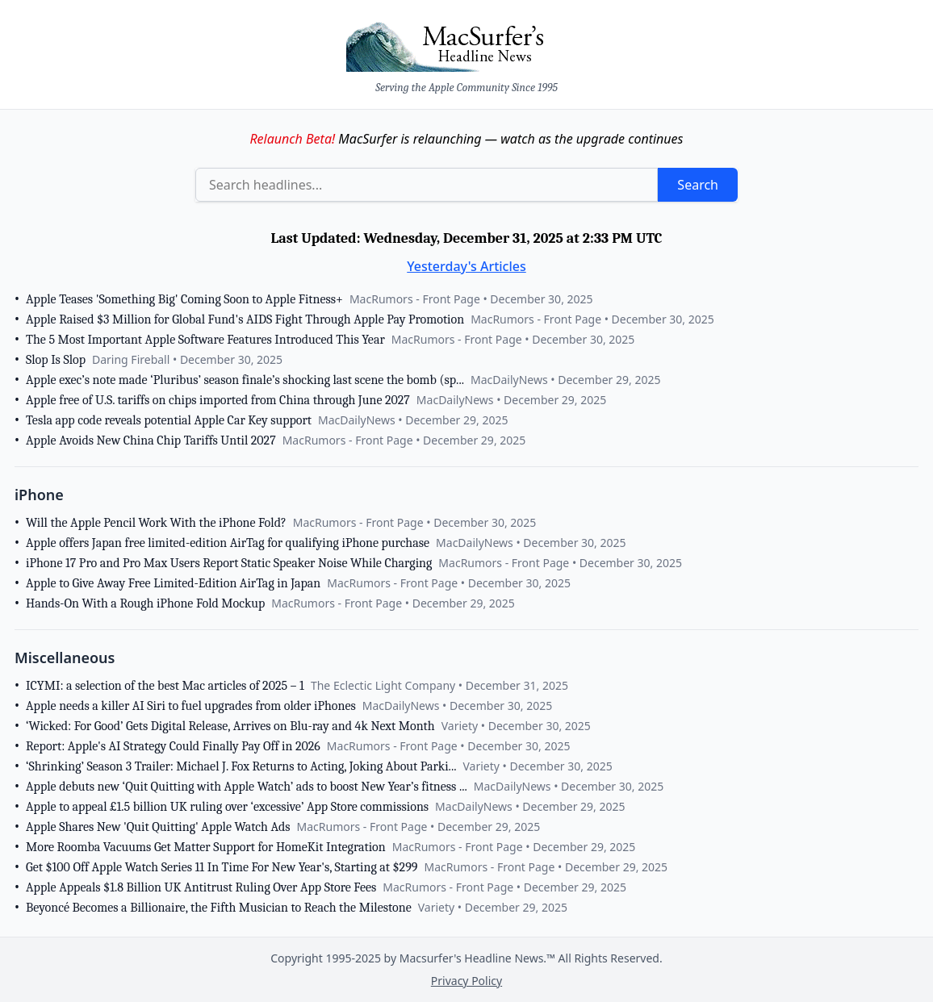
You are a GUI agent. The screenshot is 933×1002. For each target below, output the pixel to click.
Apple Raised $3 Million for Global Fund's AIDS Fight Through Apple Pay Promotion (245, 319)
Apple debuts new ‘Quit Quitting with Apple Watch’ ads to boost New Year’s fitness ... (246, 786)
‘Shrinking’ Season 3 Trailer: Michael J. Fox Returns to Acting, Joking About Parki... (241, 766)
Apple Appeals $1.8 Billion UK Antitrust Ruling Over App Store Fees (201, 887)
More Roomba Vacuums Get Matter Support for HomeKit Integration (206, 847)
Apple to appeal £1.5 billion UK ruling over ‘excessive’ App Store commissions (227, 807)
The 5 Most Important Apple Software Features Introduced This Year (205, 339)
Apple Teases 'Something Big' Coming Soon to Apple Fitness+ (184, 299)
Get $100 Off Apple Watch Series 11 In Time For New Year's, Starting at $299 (221, 867)
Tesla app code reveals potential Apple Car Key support (169, 420)
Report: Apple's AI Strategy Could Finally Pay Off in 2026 (173, 746)
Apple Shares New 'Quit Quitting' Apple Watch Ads (158, 827)
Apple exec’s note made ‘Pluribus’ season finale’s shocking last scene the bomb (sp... (245, 380)
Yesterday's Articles (466, 266)
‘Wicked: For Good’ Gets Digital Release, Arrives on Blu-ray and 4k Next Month (230, 726)
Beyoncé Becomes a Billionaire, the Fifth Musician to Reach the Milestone (219, 907)
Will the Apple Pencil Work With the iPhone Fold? (156, 523)
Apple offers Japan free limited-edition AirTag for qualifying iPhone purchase (227, 543)
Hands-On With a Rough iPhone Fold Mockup (145, 603)
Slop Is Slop (56, 360)
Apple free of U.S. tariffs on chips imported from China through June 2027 (218, 400)
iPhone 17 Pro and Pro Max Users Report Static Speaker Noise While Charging (229, 563)
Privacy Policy (466, 980)
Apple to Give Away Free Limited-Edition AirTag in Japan (173, 583)
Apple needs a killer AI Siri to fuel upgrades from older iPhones (191, 706)
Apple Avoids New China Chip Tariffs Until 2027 (151, 440)
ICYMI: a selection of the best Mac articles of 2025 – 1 (165, 685)
